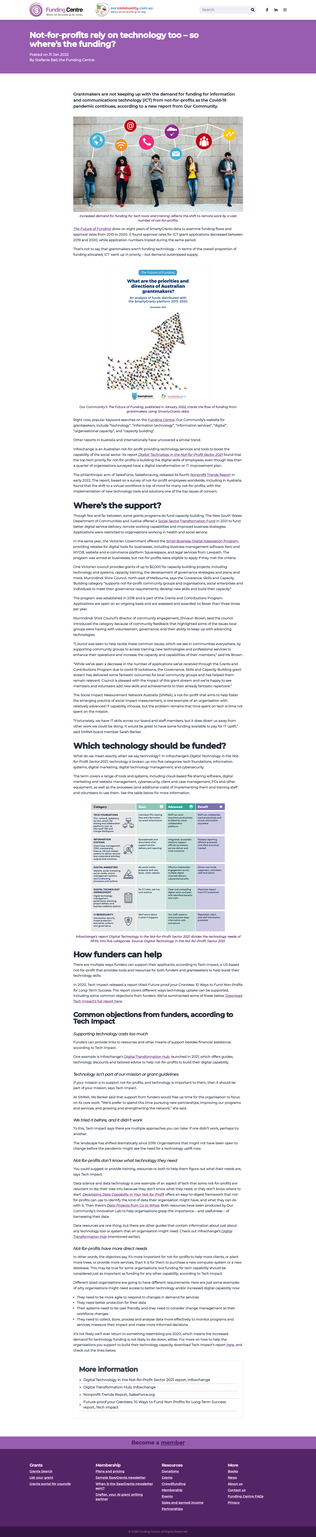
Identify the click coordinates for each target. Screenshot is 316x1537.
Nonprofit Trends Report (210, 475)
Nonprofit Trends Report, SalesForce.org (117, 1394)
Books (233, 1471)
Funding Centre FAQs (245, 1496)
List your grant (41, 1478)
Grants (167, 1478)
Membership (172, 1490)
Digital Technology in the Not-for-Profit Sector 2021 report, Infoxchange (144, 1380)
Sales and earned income (182, 1503)
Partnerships (172, 1509)
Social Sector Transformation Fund (186, 521)
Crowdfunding (174, 1484)
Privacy (234, 1503)
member (173, 1442)
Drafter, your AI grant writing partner (119, 1497)
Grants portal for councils (50, 1484)
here (230, 1345)
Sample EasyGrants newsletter (121, 1478)
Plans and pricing (110, 1471)
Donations (170, 1471)
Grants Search (40, 1471)
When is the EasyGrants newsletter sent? (124, 1486)
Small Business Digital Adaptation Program (202, 541)
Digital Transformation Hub (146, 1057)
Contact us (236, 1490)
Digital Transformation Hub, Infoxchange (117, 1387)
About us (235, 1484)
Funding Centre (161, 420)
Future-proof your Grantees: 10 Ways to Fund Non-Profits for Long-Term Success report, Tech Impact (152, 1404)
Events (167, 1496)
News (232, 1478)
